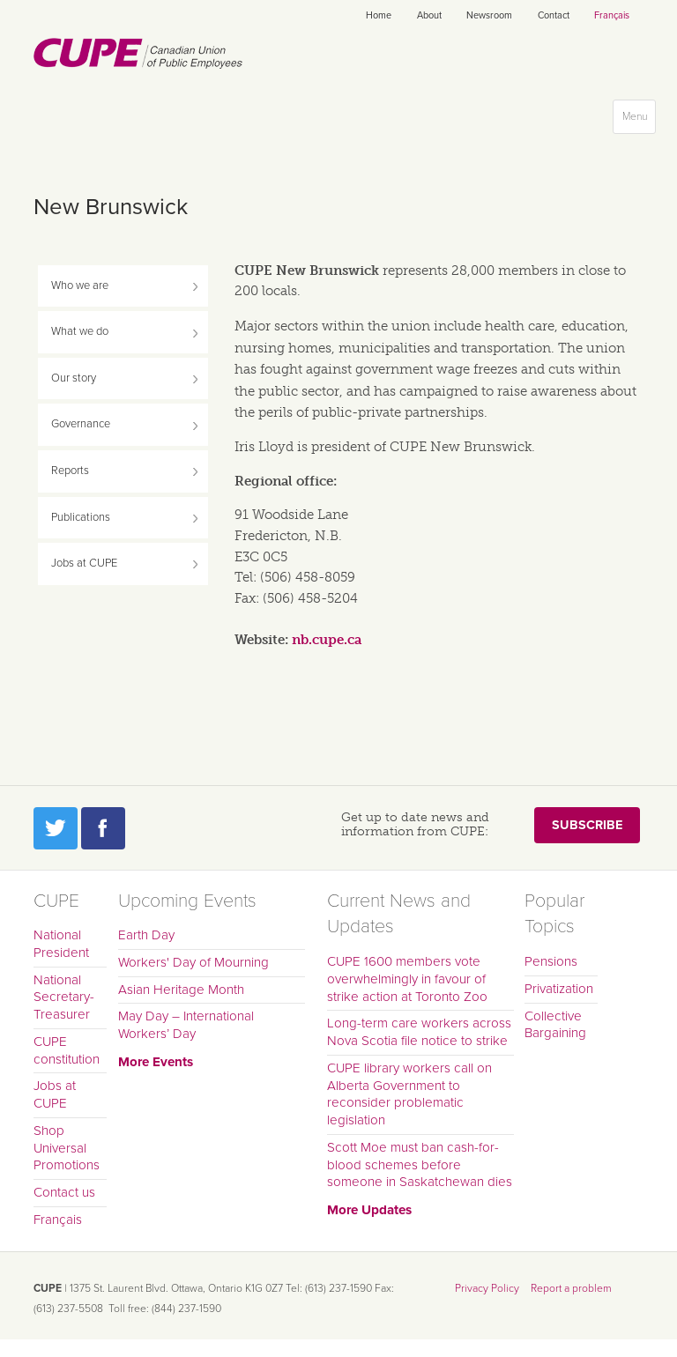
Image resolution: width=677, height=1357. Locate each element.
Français (611, 15)
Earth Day (146, 935)
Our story (73, 378)
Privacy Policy (487, 1288)
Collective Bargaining (555, 1025)
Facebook (103, 828)
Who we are (79, 285)
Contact (553, 15)
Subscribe (587, 825)
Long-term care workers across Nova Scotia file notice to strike (419, 1032)
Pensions (550, 961)
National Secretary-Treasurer (63, 997)
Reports (70, 470)
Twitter (55, 828)
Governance (80, 424)
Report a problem (571, 1288)
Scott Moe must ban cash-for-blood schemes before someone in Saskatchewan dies (419, 1164)
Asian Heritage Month (181, 989)
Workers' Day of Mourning (193, 962)
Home (378, 15)
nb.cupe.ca (326, 640)
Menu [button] (638, 120)
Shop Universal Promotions (66, 1148)
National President (61, 943)
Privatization (558, 989)
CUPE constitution (66, 1050)
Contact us (64, 1192)
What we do (79, 331)
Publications (80, 517)
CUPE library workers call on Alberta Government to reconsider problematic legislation (409, 1094)
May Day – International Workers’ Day (186, 1025)
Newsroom (489, 15)
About (429, 15)
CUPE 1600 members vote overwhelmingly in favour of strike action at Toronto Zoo (407, 979)
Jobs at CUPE (84, 563)
